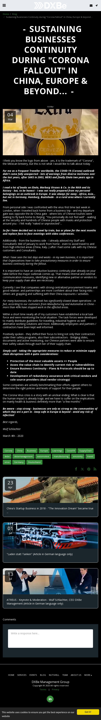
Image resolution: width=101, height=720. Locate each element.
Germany (19, 462)
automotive (43, 456)
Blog (14, 14)
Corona (8, 450)
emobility (78, 456)
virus (7, 462)
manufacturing (61, 456)
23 (10, 484)
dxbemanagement (23, 456)
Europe (44, 450)
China (19, 450)
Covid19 (71, 450)
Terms (43, 689)
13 (10, 575)
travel (90, 456)
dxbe (7, 456)
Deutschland (34, 462)
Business (31, 450)
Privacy (55, 689)
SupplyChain (85, 450)
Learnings (57, 450)
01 (10, 530)
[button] (4, 5)
